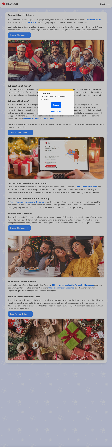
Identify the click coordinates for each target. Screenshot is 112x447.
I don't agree (56, 111)
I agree (56, 105)
